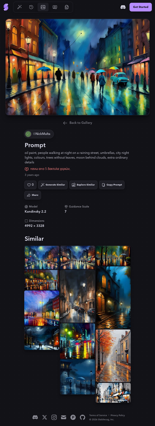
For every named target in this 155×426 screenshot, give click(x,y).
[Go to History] (31, 7)
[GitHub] (82, 417)
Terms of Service (98, 415)
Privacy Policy (118, 415)
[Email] (63, 417)
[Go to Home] (6, 7)
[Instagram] (54, 417)
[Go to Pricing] (55, 7)
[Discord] (123, 7)
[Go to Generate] (19, 7)
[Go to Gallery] (43, 7)
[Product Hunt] (73, 417)
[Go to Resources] (67, 7)
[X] (44, 417)
